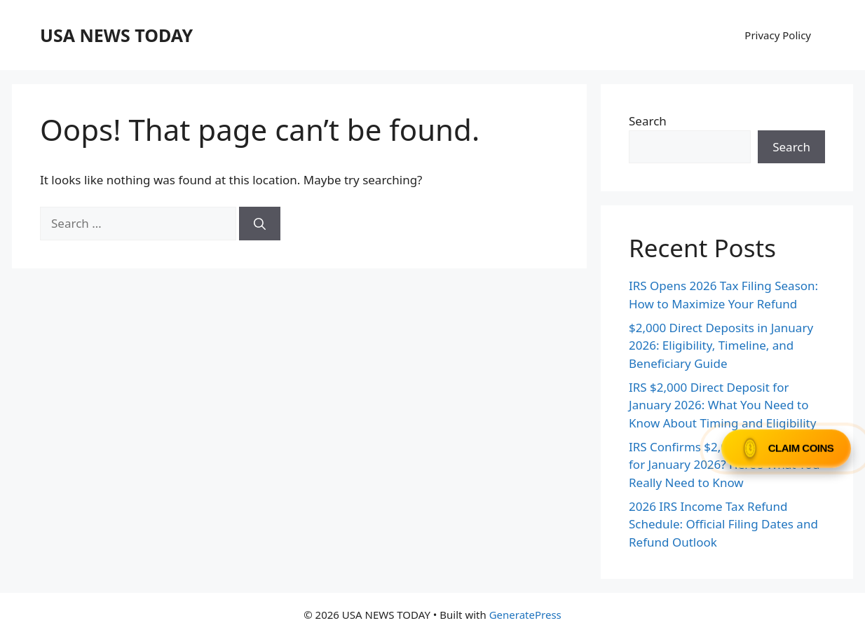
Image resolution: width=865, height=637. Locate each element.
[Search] (259, 223)
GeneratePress (525, 615)
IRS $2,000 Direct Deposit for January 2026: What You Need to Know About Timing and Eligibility (722, 405)
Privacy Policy (777, 35)
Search (648, 121)
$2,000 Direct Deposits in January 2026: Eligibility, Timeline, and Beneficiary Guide (721, 345)
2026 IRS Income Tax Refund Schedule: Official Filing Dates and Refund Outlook (723, 524)
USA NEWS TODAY (116, 35)
